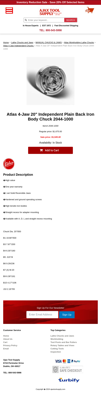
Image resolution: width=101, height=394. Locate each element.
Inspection (55, 352)
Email (6, 348)
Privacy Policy (10, 345)
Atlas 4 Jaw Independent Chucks (18, 45)
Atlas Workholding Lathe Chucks (79, 42)
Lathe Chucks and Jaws (22, 42)
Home (6, 42)
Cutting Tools (57, 348)
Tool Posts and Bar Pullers (63, 342)
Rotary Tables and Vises (62, 345)
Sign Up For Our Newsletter (50, 308)
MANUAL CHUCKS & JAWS (48, 42)
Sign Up (66, 314)
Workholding (56, 339)
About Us (7, 339)
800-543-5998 (54, 30)
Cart (5, 342)
